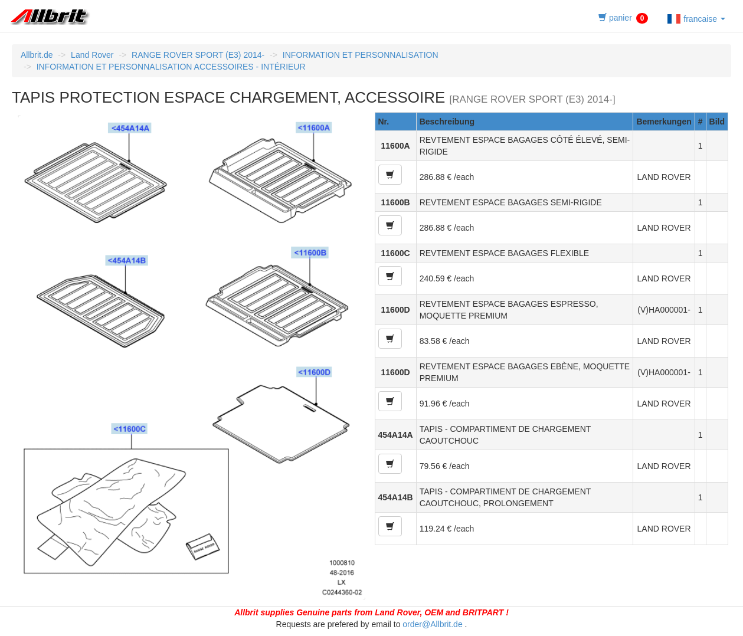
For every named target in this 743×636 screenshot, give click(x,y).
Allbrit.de (37, 55)
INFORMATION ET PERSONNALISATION (360, 55)
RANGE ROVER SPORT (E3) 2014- (198, 55)
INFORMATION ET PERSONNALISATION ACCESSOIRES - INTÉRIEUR (171, 66)
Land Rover (92, 55)
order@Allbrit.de (432, 624)
